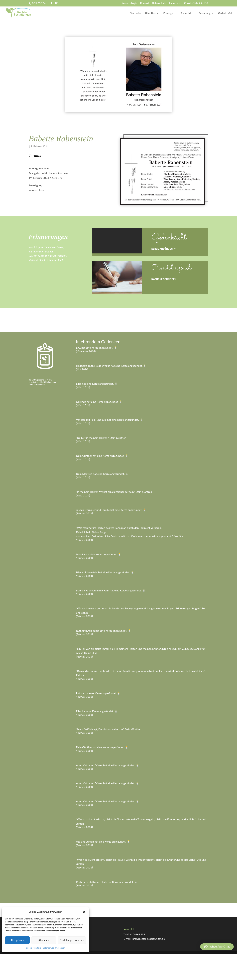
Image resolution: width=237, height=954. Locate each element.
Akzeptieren (17, 940)
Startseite (135, 13)
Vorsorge (168, 13)
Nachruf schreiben (164, 279)
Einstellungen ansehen (72, 940)
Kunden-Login (129, 3)
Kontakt (144, 3)
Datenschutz (48, 948)
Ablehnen (43, 940)
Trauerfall (186, 13)
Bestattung (205, 13)
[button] (84, 911)
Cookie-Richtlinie (33, 948)
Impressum (60, 948)
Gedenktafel (225, 13)
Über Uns (150, 13)
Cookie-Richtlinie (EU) (196, 3)
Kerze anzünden (162, 248)
